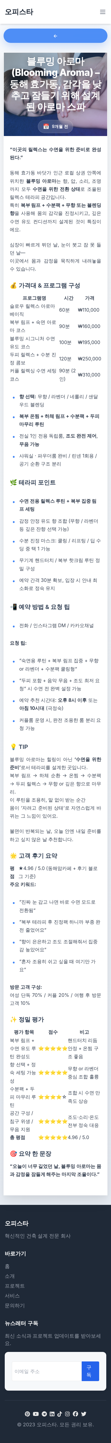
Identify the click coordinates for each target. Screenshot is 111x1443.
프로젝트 (15, 1286)
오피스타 (19, 11)
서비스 (12, 1296)
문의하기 (15, 1305)
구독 (88, 1371)
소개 (10, 1276)
